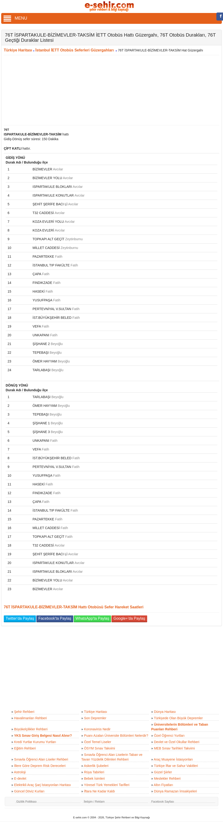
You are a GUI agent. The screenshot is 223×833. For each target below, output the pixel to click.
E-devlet (20, 778)
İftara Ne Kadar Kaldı (99, 791)
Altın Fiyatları (163, 785)
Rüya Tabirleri (94, 772)
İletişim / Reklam (94, 801)
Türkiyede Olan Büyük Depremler (178, 718)
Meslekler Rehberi (167, 778)
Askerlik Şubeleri (96, 766)
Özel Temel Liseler (97, 742)
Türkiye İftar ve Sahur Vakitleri (176, 766)
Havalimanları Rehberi (30, 718)
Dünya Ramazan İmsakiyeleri (175, 791)
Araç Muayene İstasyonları (173, 759)
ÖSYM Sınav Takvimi (99, 748)
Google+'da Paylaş (129, 618)
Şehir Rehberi (24, 712)
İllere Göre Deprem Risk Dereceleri (40, 766)
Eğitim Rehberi (25, 748)
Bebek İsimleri (94, 778)
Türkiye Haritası (18, 50)
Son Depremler (95, 718)
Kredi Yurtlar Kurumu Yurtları (35, 742)
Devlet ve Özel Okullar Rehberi (176, 742)
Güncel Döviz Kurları (29, 791)
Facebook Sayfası (162, 801)
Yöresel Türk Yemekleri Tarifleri (106, 785)
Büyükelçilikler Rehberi (31, 729)
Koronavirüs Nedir (97, 729)
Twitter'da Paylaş (20, 618)
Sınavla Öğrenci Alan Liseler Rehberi (41, 759)
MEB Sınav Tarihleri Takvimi (174, 748)
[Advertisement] (110, 90)
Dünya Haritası (165, 712)
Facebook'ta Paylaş (54, 618)
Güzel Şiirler (163, 772)
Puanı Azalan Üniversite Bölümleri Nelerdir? (116, 735)
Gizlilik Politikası (26, 801)
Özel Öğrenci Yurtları (169, 735)
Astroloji (20, 772)
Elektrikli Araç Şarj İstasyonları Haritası (42, 785)
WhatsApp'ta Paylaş (92, 618)
